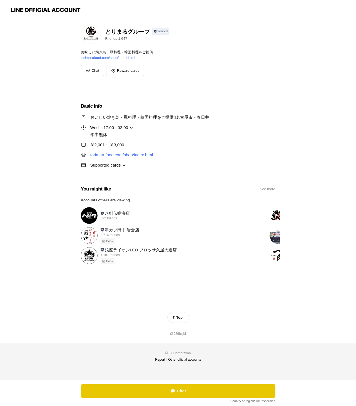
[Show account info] (161, 31)
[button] (125, 70)
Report (160, 360)
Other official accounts (184, 360)
